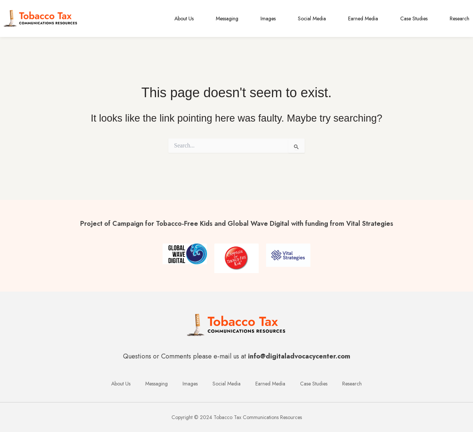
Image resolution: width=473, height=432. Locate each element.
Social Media (312, 18)
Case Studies (414, 18)
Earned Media (363, 18)
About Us (184, 18)
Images (268, 18)
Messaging (227, 18)
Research (459, 18)
